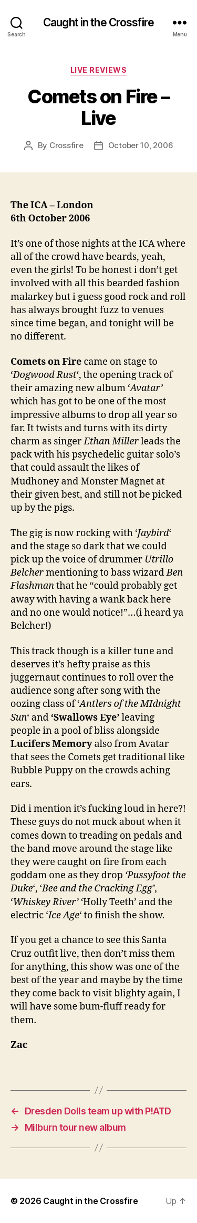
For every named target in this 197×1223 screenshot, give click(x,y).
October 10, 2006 (140, 145)
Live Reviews (98, 69)
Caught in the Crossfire (98, 22)
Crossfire (66, 145)
